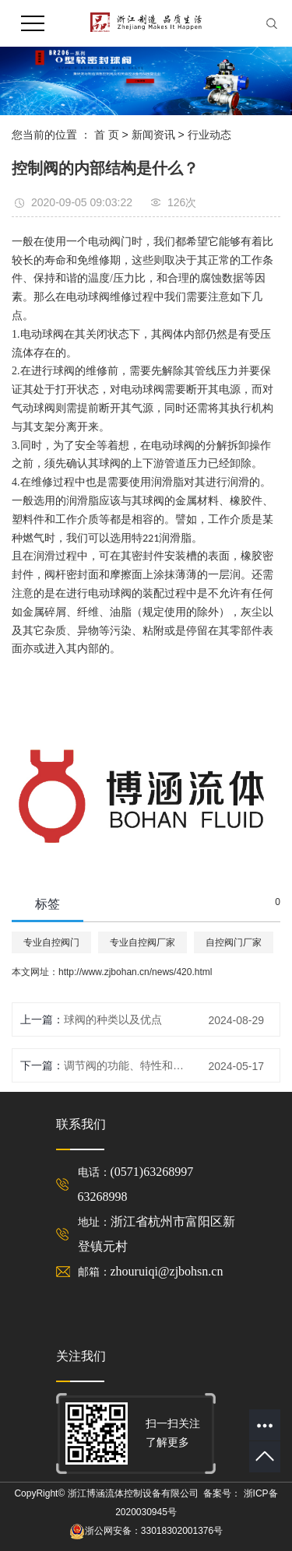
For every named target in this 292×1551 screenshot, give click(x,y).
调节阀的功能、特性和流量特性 (127, 1065)
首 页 (106, 134)
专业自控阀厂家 (142, 942)
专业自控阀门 (51, 942)
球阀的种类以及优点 (113, 1019)
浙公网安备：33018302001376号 (154, 1530)
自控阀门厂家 (234, 942)
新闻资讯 (153, 134)
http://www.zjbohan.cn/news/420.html (135, 972)
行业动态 (209, 134)
